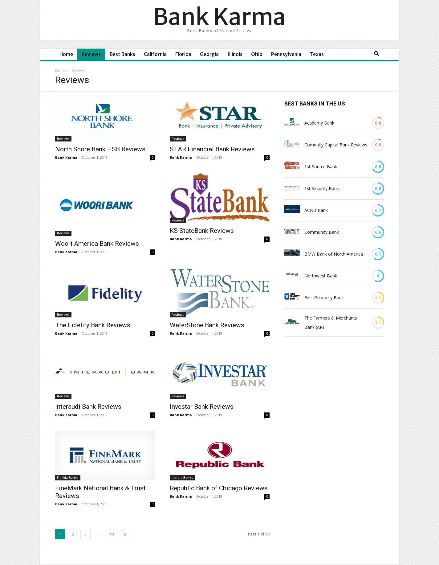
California (155, 54)
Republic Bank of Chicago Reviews (219, 488)
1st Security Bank (321, 188)
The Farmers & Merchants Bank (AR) (330, 322)
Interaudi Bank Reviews (88, 406)
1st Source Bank (320, 166)
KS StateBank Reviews (202, 230)
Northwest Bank (320, 276)
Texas (317, 54)
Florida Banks (68, 477)
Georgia (209, 54)
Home (66, 54)
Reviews (91, 54)
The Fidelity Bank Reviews (92, 325)
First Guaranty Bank (324, 297)
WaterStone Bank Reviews (207, 325)
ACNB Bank (316, 210)
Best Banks (122, 54)
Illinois (234, 54)
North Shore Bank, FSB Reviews (100, 149)
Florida (183, 54)
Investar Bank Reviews (202, 406)
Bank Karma (66, 157)
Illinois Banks (182, 477)
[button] (376, 55)
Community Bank (321, 232)
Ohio (256, 54)
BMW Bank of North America (333, 254)
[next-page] (125, 534)
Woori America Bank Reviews (97, 243)
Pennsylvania (286, 54)
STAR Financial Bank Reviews (212, 149)
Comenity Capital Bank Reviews (335, 145)
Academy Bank (319, 123)
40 (111, 534)
